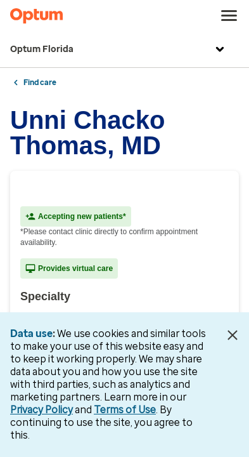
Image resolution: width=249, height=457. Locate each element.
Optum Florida (118, 49)
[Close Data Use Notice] (232, 335)
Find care (39, 82)
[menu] (229, 16)
